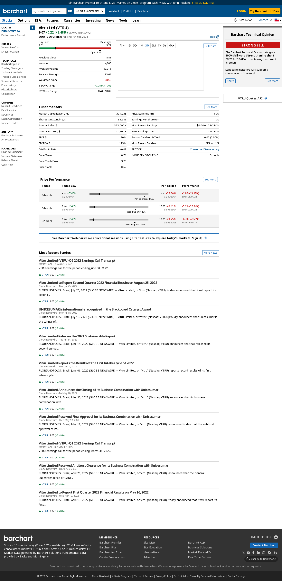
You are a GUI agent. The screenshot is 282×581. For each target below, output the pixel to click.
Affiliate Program (121, 576)
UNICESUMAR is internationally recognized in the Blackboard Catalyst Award (95, 309)
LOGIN (241, 11)
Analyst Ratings (10, 139)
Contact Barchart (264, 545)
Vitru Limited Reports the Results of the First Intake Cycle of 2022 (86, 363)
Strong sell (252, 45)
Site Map (149, 542)
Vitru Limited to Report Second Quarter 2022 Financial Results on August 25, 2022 (98, 283)
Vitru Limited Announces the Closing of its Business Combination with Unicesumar (98, 390)
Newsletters (151, 552)
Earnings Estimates (12, 135)
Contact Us (196, 566)
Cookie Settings (236, 576)
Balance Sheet (9, 160)
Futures (53, 20)
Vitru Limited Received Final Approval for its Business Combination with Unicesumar (99, 417)
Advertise (149, 557)
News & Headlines (11, 106)
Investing (93, 20)
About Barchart (100, 576)
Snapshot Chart (10, 51)
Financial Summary (12, 152)
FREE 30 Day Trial (203, 3)
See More (211, 107)
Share (230, 81)
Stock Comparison (11, 118)
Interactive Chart (10, 47)
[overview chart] (167, 72)
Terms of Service (143, 576)
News (110, 20)
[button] (278, 20)
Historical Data (9, 89)
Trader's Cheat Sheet (13, 76)
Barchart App (196, 542)
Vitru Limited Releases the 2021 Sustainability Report (77, 336)
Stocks (7, 20)
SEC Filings (7, 114)
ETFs (38, 20)
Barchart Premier (110, 542)
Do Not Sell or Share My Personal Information (199, 576)
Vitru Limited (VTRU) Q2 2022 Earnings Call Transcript (77, 260)
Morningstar (41, 556)
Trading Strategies (12, 68)
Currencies (72, 20)
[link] (214, 37)
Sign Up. (199, 238)
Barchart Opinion (11, 64)
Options (24, 20)
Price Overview (10, 31)
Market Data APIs (199, 552)
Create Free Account (112, 557)
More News (210, 252)
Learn (137, 20)
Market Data (12, 553)
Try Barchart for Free (264, 11)
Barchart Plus (108, 547)
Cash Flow (7, 164)
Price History (8, 85)
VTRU (45, 274)
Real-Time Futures (199, 557)
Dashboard (143, 11)
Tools (123, 20)
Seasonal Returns (11, 81)
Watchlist (114, 11)
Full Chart (210, 46)
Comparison (8, 94)
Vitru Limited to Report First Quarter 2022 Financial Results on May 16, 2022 (93, 492)
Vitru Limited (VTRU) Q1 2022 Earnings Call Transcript (77, 443)
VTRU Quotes (252, 98)
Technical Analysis (11, 72)
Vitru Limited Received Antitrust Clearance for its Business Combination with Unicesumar (103, 465)
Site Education (153, 547)
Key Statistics (8, 110)
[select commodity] (89, 11)
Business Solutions (200, 547)
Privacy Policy (163, 576)
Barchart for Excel (110, 552)
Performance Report (13, 35)
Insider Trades (9, 123)
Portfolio (128, 11)
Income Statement (12, 156)
